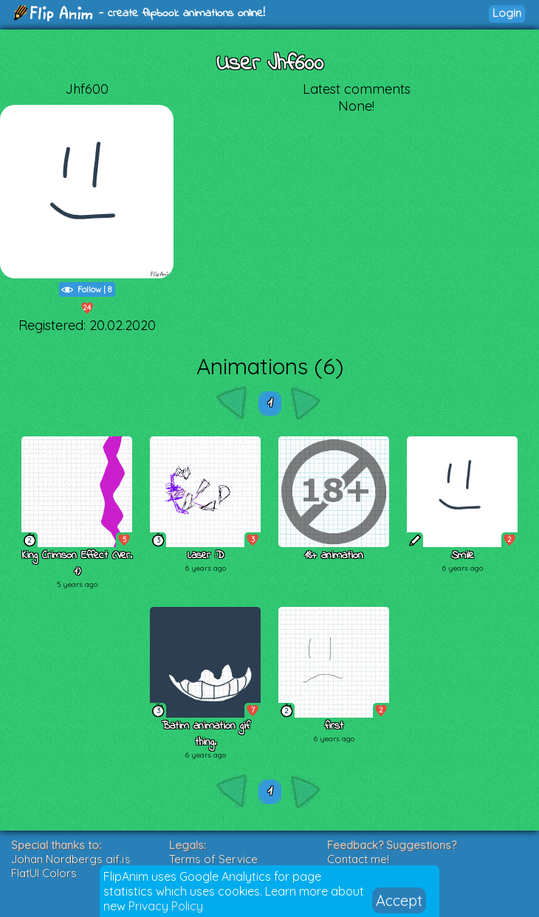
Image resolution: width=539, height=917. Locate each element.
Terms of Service (213, 859)
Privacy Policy (165, 906)
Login (506, 13)
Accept (399, 900)
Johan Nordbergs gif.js (71, 859)
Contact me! (358, 859)
